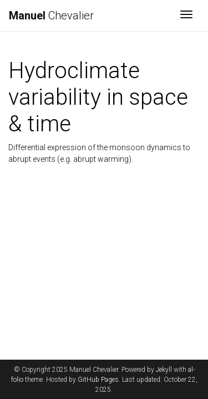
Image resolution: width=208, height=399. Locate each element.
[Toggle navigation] (186, 15)
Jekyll (164, 370)
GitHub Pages (98, 379)
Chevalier (51, 15)
